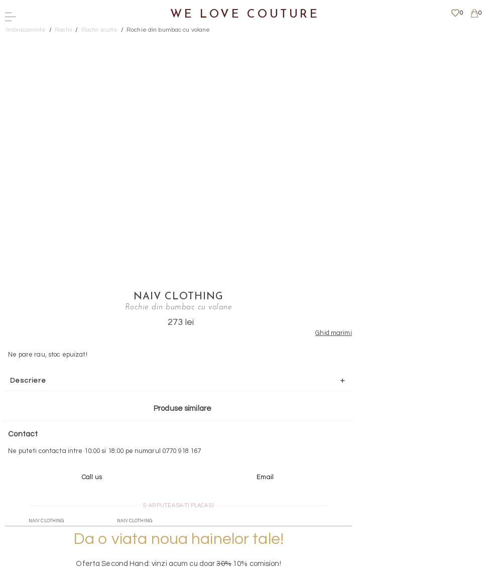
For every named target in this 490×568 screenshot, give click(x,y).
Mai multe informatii (241, 479)
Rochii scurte (99, 30)
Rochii (63, 30)
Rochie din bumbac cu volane (168, 30)
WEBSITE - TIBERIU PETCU (242, 562)
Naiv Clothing (319, 43)
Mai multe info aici (319, 359)
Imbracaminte (26, 30)
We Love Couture (244, 15)
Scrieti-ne (242, 422)
